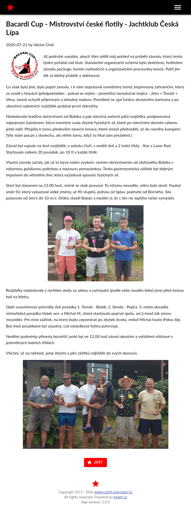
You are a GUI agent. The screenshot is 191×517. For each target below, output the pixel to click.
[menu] (177, 7)
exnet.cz (120, 497)
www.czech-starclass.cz (113, 492)
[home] (10, 7)
